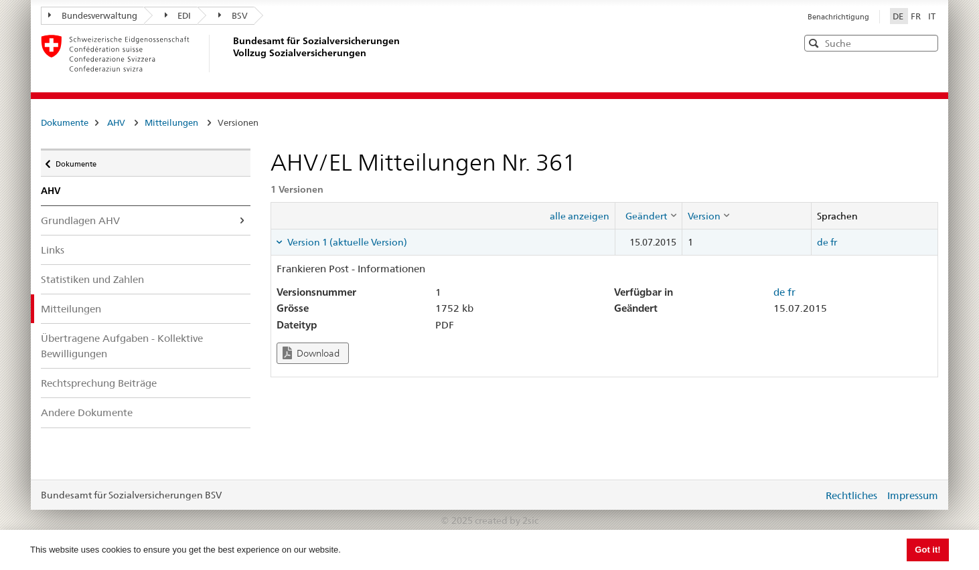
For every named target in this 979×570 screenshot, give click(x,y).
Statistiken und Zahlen (92, 279)
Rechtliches (851, 495)
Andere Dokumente (87, 412)
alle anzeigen (579, 216)
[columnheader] (648, 215)
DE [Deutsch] (899, 16)
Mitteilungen (171, 122)
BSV (233, 15)
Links (52, 250)
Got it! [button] (927, 550)
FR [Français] (917, 16)
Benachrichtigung (838, 16)
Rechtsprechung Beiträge (99, 383)
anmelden (803, 495)
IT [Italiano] (931, 16)
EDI (178, 15)
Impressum (912, 495)
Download (311, 353)
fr (833, 242)
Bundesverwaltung (92, 15)
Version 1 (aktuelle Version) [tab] (346, 242)
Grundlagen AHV (80, 220)
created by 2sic (506, 520)
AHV (116, 122)
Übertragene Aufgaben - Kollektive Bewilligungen (122, 346)
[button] (926, 42)
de (822, 242)
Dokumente (64, 122)
